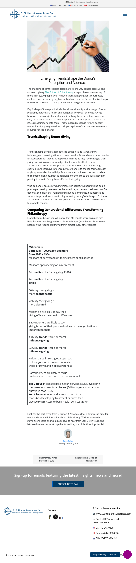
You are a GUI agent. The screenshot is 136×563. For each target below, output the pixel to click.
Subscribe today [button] (68, 484)
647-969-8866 (91, 5)
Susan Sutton (68, 441)
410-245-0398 (75, 5)
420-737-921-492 (58, 5)
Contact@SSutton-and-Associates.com (81, 2)
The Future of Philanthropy (59, 92)
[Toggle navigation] (125, 14)
